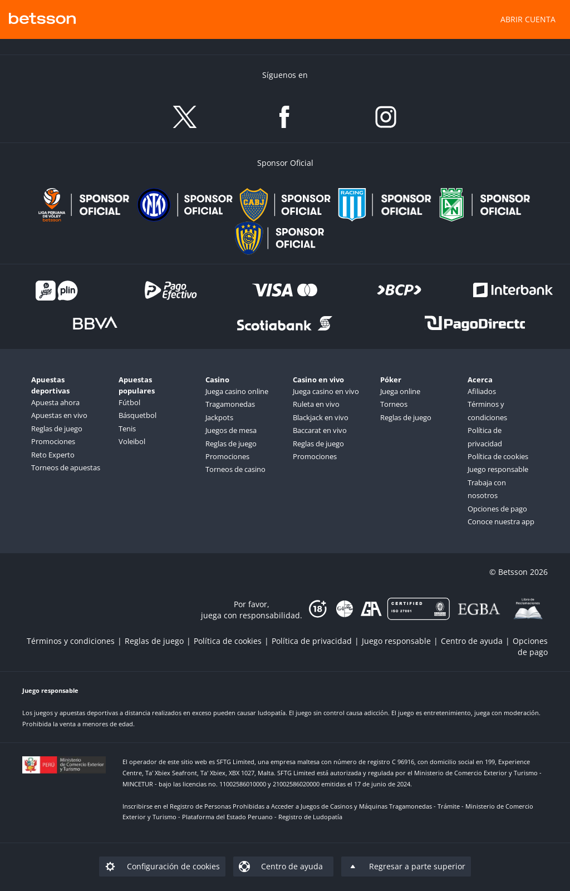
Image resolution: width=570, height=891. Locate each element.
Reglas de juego (56, 429)
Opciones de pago (497, 509)
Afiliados (482, 391)
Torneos (393, 404)
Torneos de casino (235, 469)
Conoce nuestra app (501, 521)
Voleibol (132, 441)
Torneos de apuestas (65, 467)
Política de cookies (498, 456)
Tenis (127, 429)
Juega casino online (236, 391)
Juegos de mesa (231, 430)
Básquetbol (137, 415)
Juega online (400, 391)
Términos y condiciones (487, 410)
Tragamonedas (230, 404)
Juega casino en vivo (326, 391)
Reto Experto (53, 455)
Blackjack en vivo (320, 417)
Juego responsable (498, 469)
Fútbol (129, 402)
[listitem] (76, 641)
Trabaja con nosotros (487, 489)
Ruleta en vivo (316, 404)
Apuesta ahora (55, 402)
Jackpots (219, 417)
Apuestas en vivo (59, 415)
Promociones (53, 441)
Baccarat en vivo (320, 430)
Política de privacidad (485, 436)
